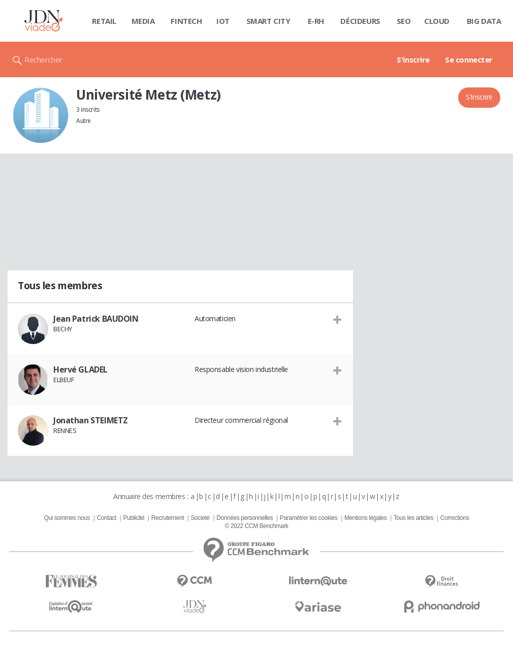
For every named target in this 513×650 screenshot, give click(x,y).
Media (143, 21)
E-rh (316, 21)
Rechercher (43, 59)
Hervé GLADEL (80, 369)
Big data (484, 21)
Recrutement (167, 517)
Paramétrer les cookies (308, 517)
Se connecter (469, 59)
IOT (223, 21)
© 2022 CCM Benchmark (256, 526)
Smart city (268, 21)
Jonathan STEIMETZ (90, 420)
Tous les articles (413, 517)
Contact (106, 517)
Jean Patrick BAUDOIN (96, 318)
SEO (404, 21)
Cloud (437, 21)
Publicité (134, 517)
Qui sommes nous (66, 517)
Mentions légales (365, 517)
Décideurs (360, 21)
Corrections (454, 517)
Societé (199, 517)
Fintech (186, 21)
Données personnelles (244, 517)
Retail (104, 21)
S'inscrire (413, 59)
